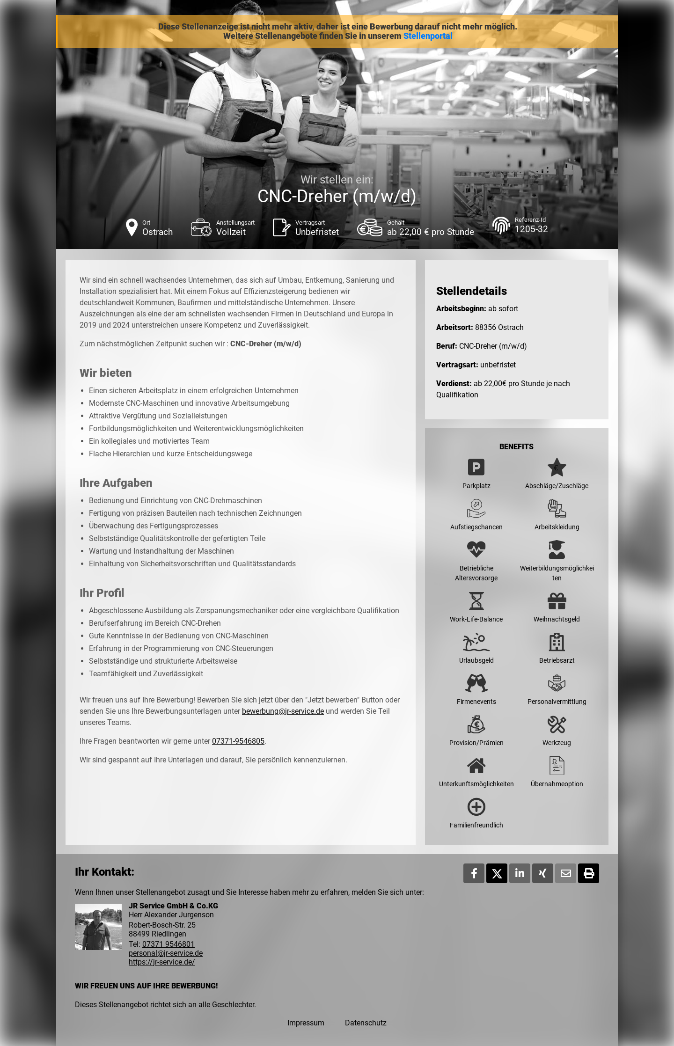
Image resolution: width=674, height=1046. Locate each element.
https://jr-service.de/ (162, 962)
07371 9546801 (168, 944)
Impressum (305, 1022)
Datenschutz (366, 1022)
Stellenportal (428, 36)
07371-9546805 (238, 741)
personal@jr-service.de (166, 953)
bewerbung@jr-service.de (283, 711)
